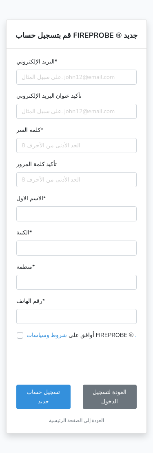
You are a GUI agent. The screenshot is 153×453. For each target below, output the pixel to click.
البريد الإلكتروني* (36, 61)
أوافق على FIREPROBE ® (82, 335)
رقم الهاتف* (30, 301)
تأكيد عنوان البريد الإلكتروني (49, 96)
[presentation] (78, 362)
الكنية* (24, 232)
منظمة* (25, 267)
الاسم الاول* (31, 198)
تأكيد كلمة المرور (36, 164)
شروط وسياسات (47, 335)
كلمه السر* (29, 130)
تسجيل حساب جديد (43, 396)
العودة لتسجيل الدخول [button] (109, 396)
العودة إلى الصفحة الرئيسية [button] (76, 420)
